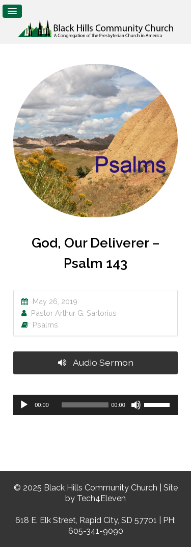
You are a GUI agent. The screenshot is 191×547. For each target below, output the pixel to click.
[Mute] (136, 405)
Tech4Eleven (101, 498)
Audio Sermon (95, 362)
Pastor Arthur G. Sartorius (74, 313)
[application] (95, 405)
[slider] (85, 404)
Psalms (45, 324)
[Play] (24, 405)
